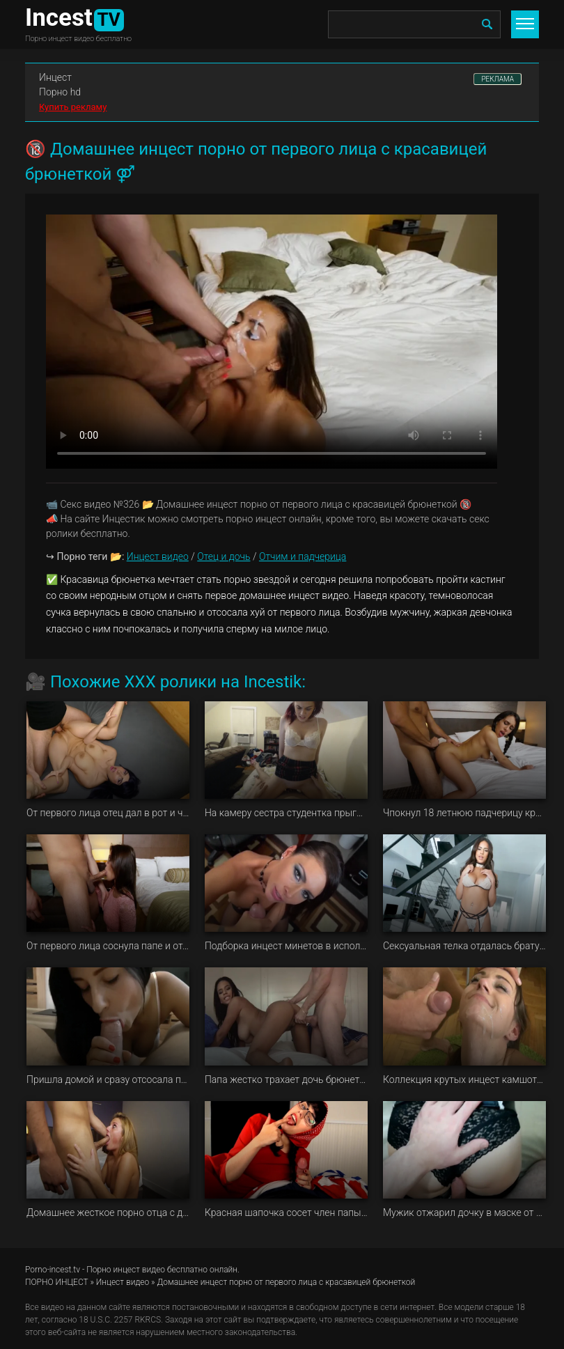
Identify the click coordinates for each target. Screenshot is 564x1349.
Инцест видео (158, 556)
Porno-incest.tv (52, 1269)
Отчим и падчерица (302, 556)
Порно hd (60, 92)
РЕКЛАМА (497, 79)
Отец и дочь (223, 556)
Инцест (55, 77)
